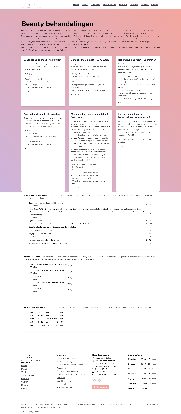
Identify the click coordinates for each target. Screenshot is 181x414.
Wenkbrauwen (109, 4)
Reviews (145, 4)
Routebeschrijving (100, 387)
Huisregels (62, 384)
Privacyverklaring (65, 387)
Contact (154, 4)
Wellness (95, 4)
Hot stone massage (66, 358)
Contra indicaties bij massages (71, 374)
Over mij (134, 4)
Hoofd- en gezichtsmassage (70, 364)
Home (76, 4)
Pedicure (123, 4)
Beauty (85, 4)
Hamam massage (65, 361)
